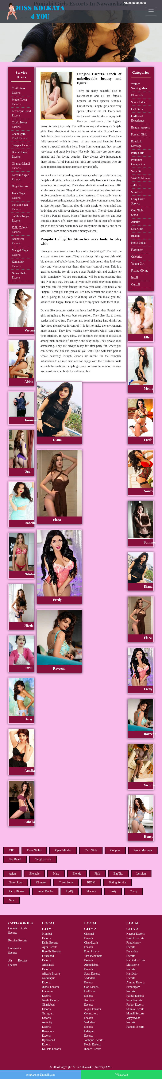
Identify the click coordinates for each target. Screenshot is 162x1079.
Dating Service (118, 882)
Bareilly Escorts (51, 951)
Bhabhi (135, 235)
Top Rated (15, 859)
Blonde (77, 873)
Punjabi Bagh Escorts (20, 207)
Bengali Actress (140, 127)
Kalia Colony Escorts (20, 230)
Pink (97, 873)
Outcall (135, 284)
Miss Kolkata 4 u (83, 1067)
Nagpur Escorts (135, 933)
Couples (115, 850)
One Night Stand (137, 212)
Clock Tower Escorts (19, 124)
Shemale (34, 873)
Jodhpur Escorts (93, 1040)
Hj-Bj (69, 891)
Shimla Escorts (135, 1009)
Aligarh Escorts (51, 973)
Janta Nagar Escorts (19, 195)
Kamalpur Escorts (18, 264)
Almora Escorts (135, 982)
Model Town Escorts (19, 102)
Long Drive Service (138, 201)
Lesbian (141, 873)
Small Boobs (45, 891)
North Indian (138, 242)
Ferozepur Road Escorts (21, 113)
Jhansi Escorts (50, 986)
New (11, 900)
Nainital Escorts (135, 960)
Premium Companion (138, 162)
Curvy (133, 891)
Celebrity (136, 256)
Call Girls (137, 109)
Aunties (135, 221)
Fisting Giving (139, 270)
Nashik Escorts (135, 938)
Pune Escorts (92, 951)
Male (56, 873)
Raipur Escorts (135, 995)
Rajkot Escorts (135, 1004)
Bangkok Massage (136, 143)
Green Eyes (16, 882)
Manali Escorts (135, 1013)
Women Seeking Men (139, 86)
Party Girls (137, 152)
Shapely (91, 891)
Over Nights (34, 850)
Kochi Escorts (92, 1044)
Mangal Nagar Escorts (20, 252)
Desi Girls (137, 228)
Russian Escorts (17, 940)
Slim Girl (136, 192)
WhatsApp (121, 1074)
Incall (134, 277)
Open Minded (63, 850)
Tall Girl (136, 185)
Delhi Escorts (50, 942)
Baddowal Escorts (18, 241)
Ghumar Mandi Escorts (21, 166)
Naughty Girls (43, 859)
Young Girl (137, 263)
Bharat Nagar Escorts (20, 154)
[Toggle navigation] (151, 11)
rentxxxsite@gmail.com (40, 1074)
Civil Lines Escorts (18, 90)
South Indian (138, 102)
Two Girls (91, 850)
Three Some (66, 882)
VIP (11, 850)
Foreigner (137, 249)
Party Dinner (16, 891)
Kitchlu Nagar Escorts (20, 177)
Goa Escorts (91, 986)
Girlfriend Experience (137, 118)
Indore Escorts (92, 1049)
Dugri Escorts (20, 186)
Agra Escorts (49, 947)
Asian (12, 873)
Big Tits (118, 873)
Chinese (41, 882)
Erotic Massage (143, 850)
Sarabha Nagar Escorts (20, 218)
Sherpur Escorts (21, 145)
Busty (112, 891)
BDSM (91, 882)
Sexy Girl (137, 171)
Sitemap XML (103, 1067)
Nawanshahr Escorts (19, 275)
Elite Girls (137, 95)
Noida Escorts (50, 1000)
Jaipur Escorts (92, 1009)
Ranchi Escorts (135, 1026)
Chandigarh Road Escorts (19, 136)
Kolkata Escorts (51, 1049)
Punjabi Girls (139, 134)
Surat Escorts (92, 973)
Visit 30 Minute (140, 178)
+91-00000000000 (134, 3)
